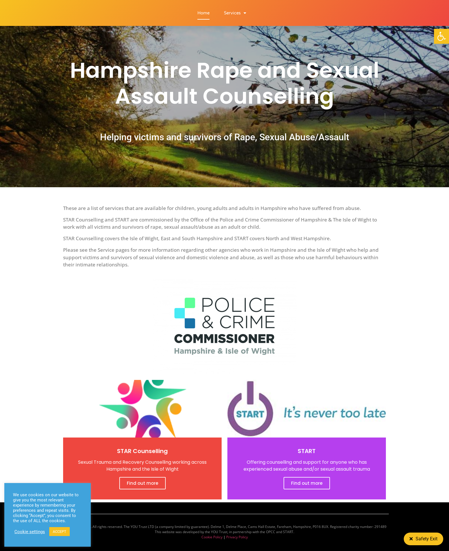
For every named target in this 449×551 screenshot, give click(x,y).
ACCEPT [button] (59, 531)
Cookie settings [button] (29, 531)
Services (235, 13)
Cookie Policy (211, 537)
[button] (441, 36)
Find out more (142, 483)
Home (203, 13)
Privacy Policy (237, 537)
